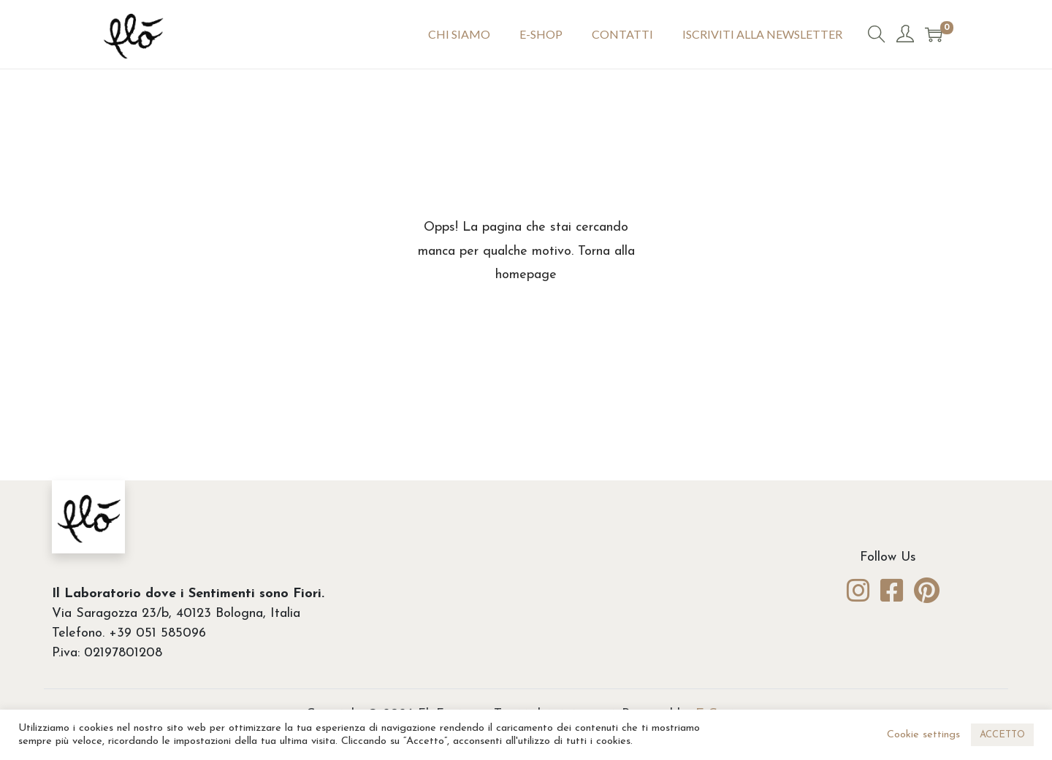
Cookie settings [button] (923, 734)
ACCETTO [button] (1002, 735)
